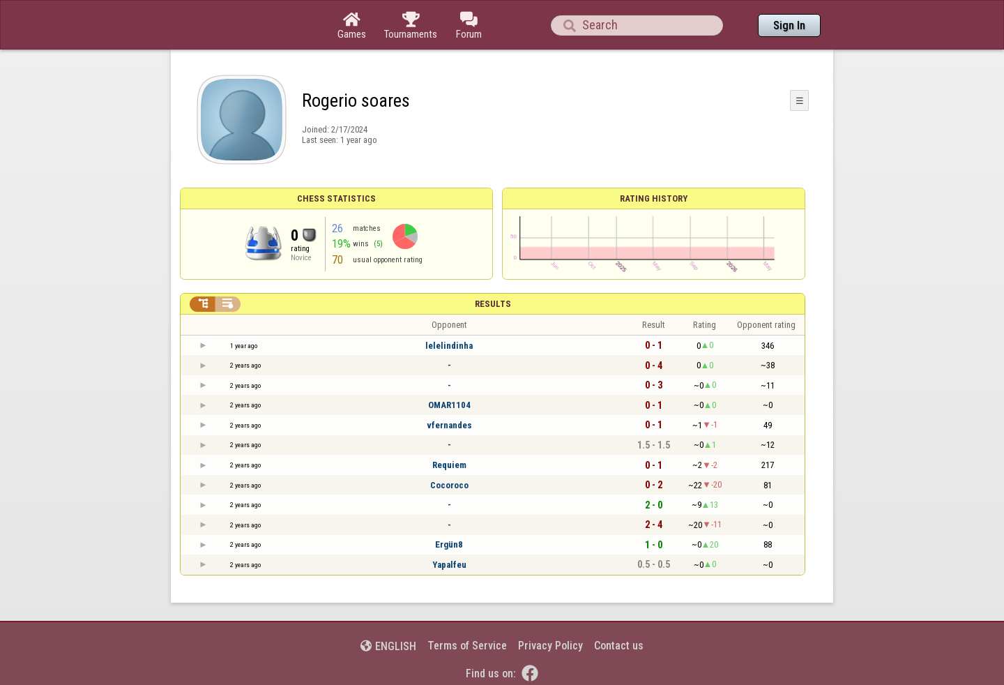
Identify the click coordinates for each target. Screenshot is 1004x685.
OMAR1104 (449, 405)
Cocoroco (449, 485)
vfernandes (449, 425)
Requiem (449, 465)
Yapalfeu (449, 564)
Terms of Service (467, 645)
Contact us (619, 645)
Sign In (789, 25)
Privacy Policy (550, 645)
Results (493, 304)
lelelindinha (449, 345)
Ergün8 (449, 544)
